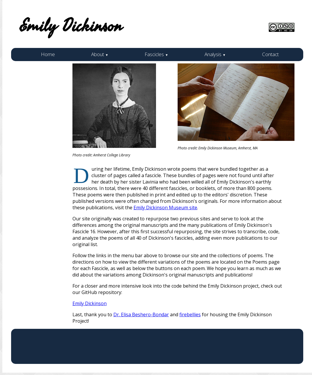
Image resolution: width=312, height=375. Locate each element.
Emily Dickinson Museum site (165, 207)
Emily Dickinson (89, 303)
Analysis (215, 54)
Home (48, 54)
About (99, 54)
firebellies (190, 314)
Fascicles (156, 54)
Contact (270, 54)
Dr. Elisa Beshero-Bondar (141, 314)
